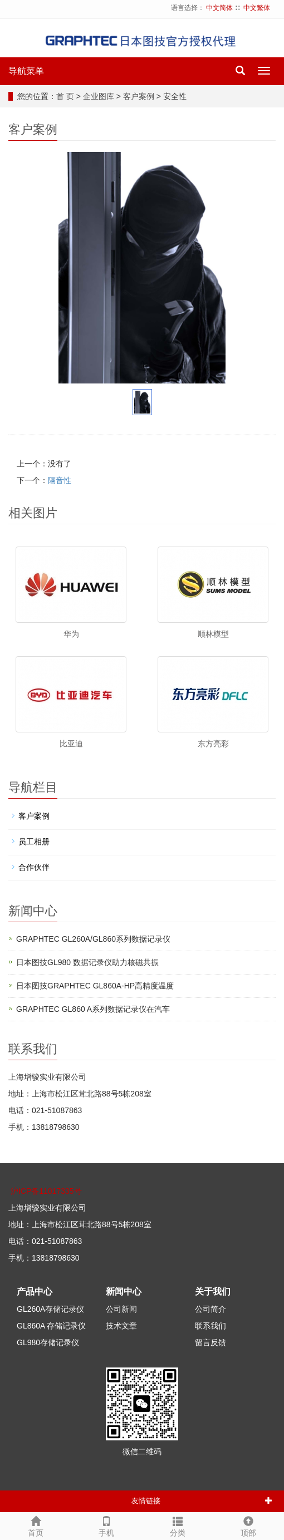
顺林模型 (213, 633)
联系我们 (210, 1325)
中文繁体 (256, 8)
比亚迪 (71, 743)
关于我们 (213, 1291)
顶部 (249, 1525)
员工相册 (34, 841)
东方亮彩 (213, 743)
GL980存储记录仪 (48, 1342)
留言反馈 (210, 1342)
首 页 (65, 96)
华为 (71, 633)
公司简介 (210, 1309)
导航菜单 (26, 71)
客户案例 (138, 96)
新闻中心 (123, 1291)
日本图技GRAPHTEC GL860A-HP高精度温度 (95, 985)
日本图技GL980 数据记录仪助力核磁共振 (87, 962)
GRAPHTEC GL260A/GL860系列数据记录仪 (93, 938)
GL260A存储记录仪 (50, 1309)
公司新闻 (121, 1309)
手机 (107, 1525)
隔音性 (59, 480)
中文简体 (219, 8)
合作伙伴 (34, 867)
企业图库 (98, 96)
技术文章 (121, 1325)
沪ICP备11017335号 (46, 1191)
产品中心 (34, 1291)
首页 (35, 1525)
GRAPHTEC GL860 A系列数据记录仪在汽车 (93, 1009)
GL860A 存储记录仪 (51, 1325)
